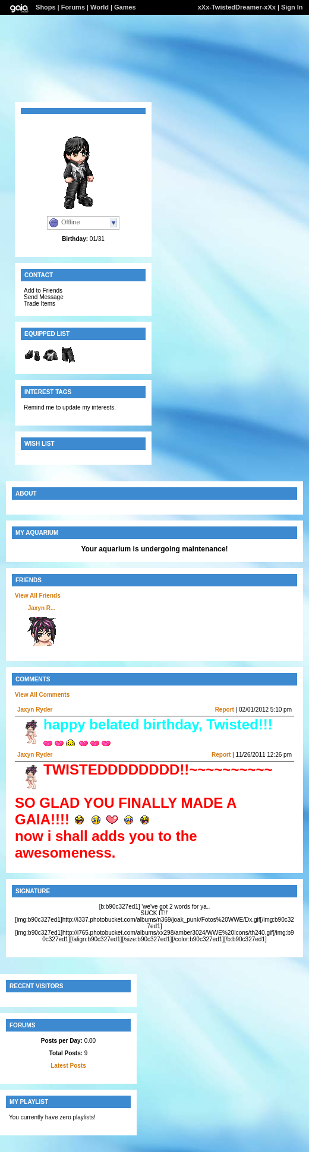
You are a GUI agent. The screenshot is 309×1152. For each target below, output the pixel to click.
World (99, 7)
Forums (73, 7)
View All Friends (38, 595)
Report (224, 709)
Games (125, 7)
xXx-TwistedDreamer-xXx (237, 7)
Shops (46, 7)
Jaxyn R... (42, 608)
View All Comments (42, 694)
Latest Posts (68, 1065)
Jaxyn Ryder (34, 709)
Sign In (292, 7)
